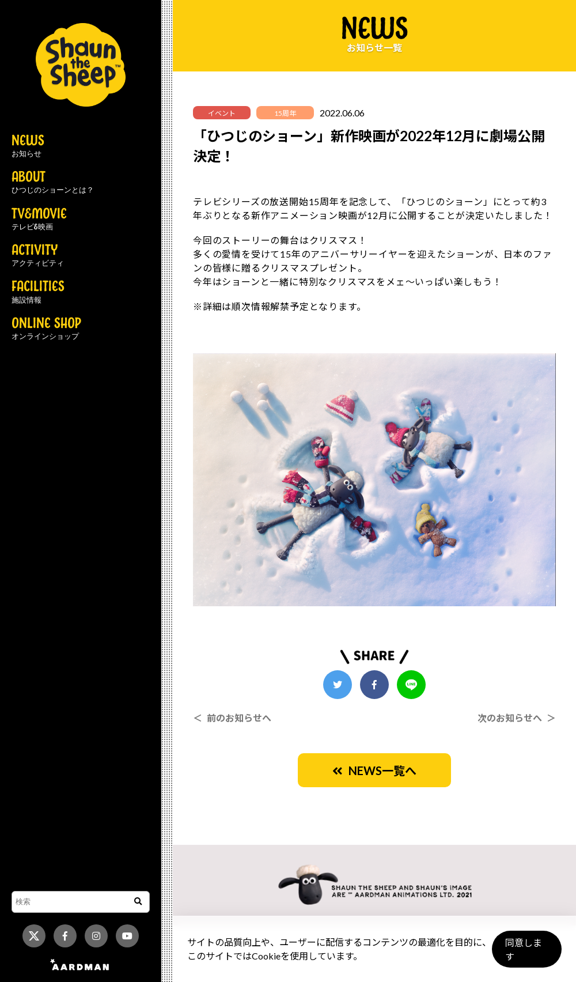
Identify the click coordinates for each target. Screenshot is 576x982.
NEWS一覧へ (374, 770)
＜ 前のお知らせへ (232, 717)
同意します (525, 954)
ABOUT (53, 183)
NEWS (28, 146)
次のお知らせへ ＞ (517, 717)
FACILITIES (38, 292)
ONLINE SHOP (46, 329)
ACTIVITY (38, 256)
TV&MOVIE (39, 220)
